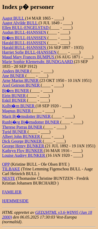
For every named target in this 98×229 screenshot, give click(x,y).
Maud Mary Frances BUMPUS (28, 57)
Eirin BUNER (14, 95)
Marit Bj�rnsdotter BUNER (27, 116)
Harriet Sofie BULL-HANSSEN (29, 52)
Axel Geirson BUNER (21, 85)
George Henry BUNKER (23, 146)
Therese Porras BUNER (22, 127)
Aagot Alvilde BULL (20, 23)
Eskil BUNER (14, 100)
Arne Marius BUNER (21, 80)
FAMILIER (11, 192)
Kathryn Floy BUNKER (23, 150)
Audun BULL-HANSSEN (24, 32)
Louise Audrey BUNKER (24, 155)
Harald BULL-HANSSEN (24, 43)
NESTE (8, 178)
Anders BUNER (16, 71)
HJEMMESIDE (15, 201)
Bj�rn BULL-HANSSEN (24, 38)
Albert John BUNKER (21, 136)
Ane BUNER (13, 76)
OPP (6, 164)
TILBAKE (11, 169)
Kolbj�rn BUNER (19, 106)
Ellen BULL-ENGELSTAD (26, 27)
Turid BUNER (14, 132)
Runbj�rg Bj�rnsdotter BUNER (31, 122)
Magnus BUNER (17, 111)
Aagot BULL (13, 18)
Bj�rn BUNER (16, 90)
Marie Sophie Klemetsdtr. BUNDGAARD (38, 61)
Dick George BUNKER (22, 141)
